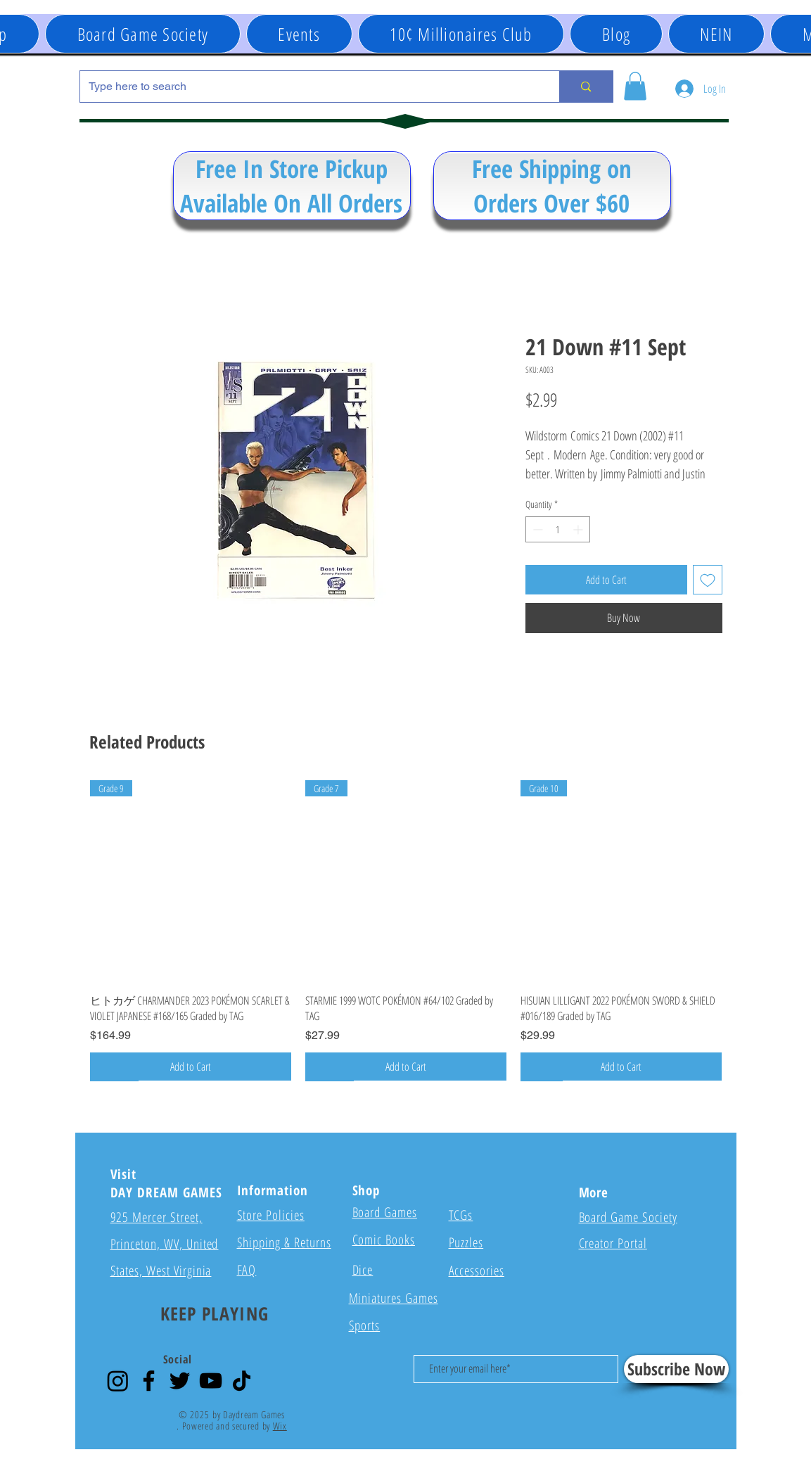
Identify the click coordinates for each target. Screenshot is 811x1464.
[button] (299, 33)
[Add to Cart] (190, 1066)
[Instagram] (118, 1380)
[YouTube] (210, 1380)
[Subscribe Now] (676, 1369)
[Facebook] (148, 1380)
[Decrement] (536, 529)
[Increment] (579, 529)
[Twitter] (179, 1380)
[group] (406, 930)
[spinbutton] (557, 529)
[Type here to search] (309, 86)
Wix (280, 1425)
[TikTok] (241, 1380)
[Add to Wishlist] (707, 579)
